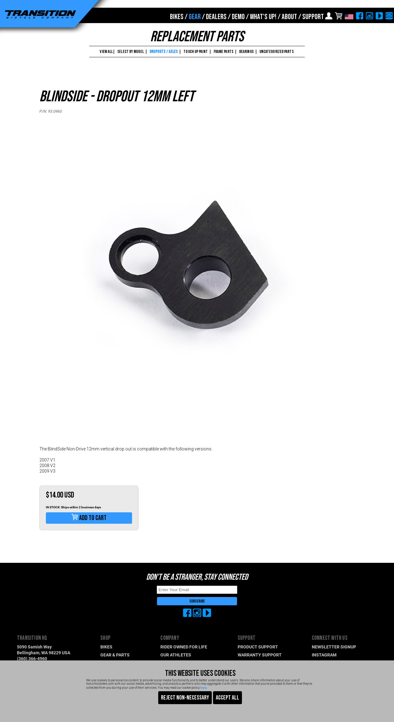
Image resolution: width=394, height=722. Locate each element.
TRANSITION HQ (32, 638)
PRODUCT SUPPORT (258, 647)
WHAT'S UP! (263, 16)
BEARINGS (246, 51)
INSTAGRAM (324, 655)
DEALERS (216, 16)
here (203, 687)
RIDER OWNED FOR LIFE (183, 647)
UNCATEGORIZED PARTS (276, 51)
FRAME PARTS (223, 51)
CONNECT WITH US (330, 638)
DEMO (238, 16)
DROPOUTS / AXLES (164, 51)
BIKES (176, 16)
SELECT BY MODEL (130, 51)
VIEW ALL (106, 51)
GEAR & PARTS (115, 655)
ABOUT (289, 16)
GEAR (195, 16)
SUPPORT (313, 16)
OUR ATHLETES (175, 655)
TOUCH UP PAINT (195, 51)
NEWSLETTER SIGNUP (334, 647)
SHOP (105, 638)
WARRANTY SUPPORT (260, 655)
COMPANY (169, 638)
